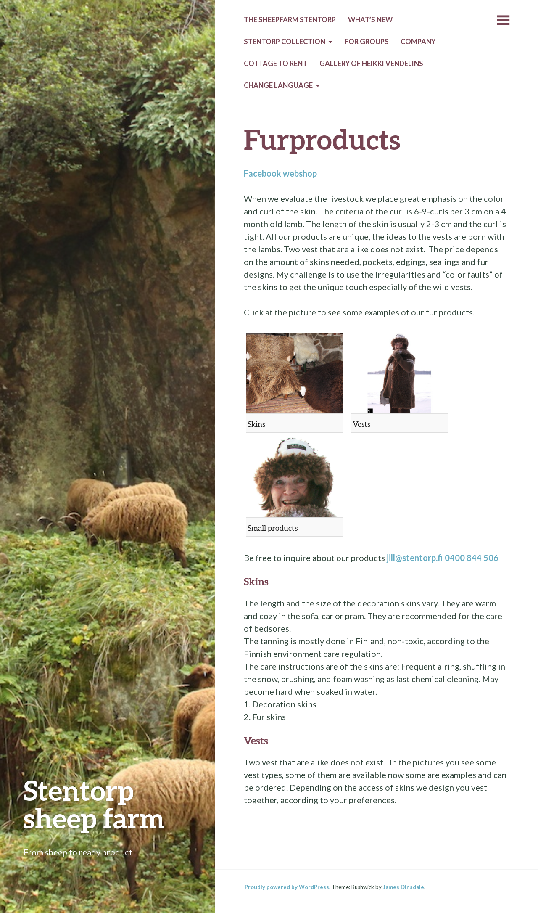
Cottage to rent (275, 63)
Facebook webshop (280, 173)
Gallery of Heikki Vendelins (371, 63)
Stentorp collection (284, 41)
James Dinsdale (403, 887)
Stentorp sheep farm (94, 803)
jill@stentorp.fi (415, 558)
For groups (367, 41)
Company (418, 41)
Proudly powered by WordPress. (287, 887)
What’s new (370, 20)
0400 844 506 (471, 558)
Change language (278, 85)
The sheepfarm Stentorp (290, 20)
